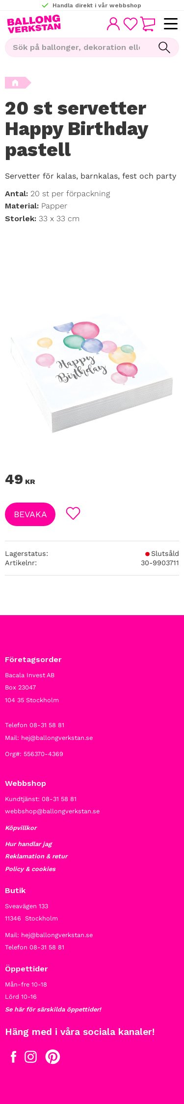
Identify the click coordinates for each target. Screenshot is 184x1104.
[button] (170, 24)
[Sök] (164, 47)
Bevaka (30, 514)
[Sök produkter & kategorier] (77, 47)
